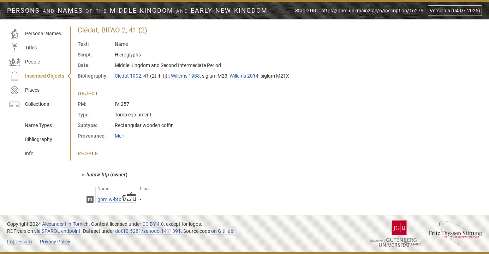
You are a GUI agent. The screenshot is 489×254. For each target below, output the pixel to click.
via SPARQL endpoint (57, 231)
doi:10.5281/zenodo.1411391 (148, 231)
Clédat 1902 (128, 76)
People (24, 62)
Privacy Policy (55, 241)
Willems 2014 (243, 76)
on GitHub (222, 231)
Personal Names (35, 34)
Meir (119, 136)
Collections (29, 104)
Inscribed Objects (36, 76)
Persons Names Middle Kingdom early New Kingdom (137, 10)
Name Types (38, 125)
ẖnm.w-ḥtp (116, 199)
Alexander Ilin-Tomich (65, 224)
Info (29, 153)
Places (24, 90)
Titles (23, 48)
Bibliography (38, 139)
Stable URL (359, 10)
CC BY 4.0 (153, 224)
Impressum (19, 241)
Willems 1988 (185, 76)
